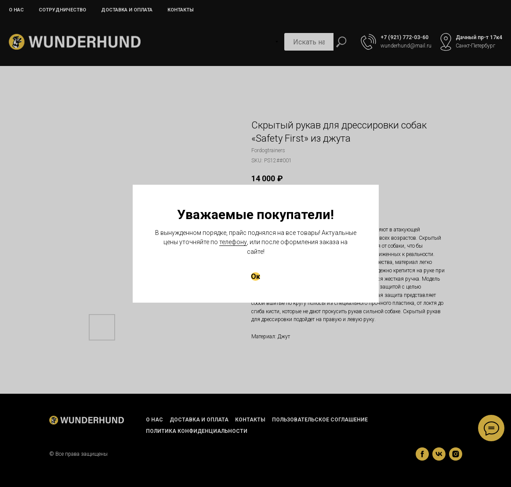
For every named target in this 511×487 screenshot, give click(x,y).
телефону (233, 241)
